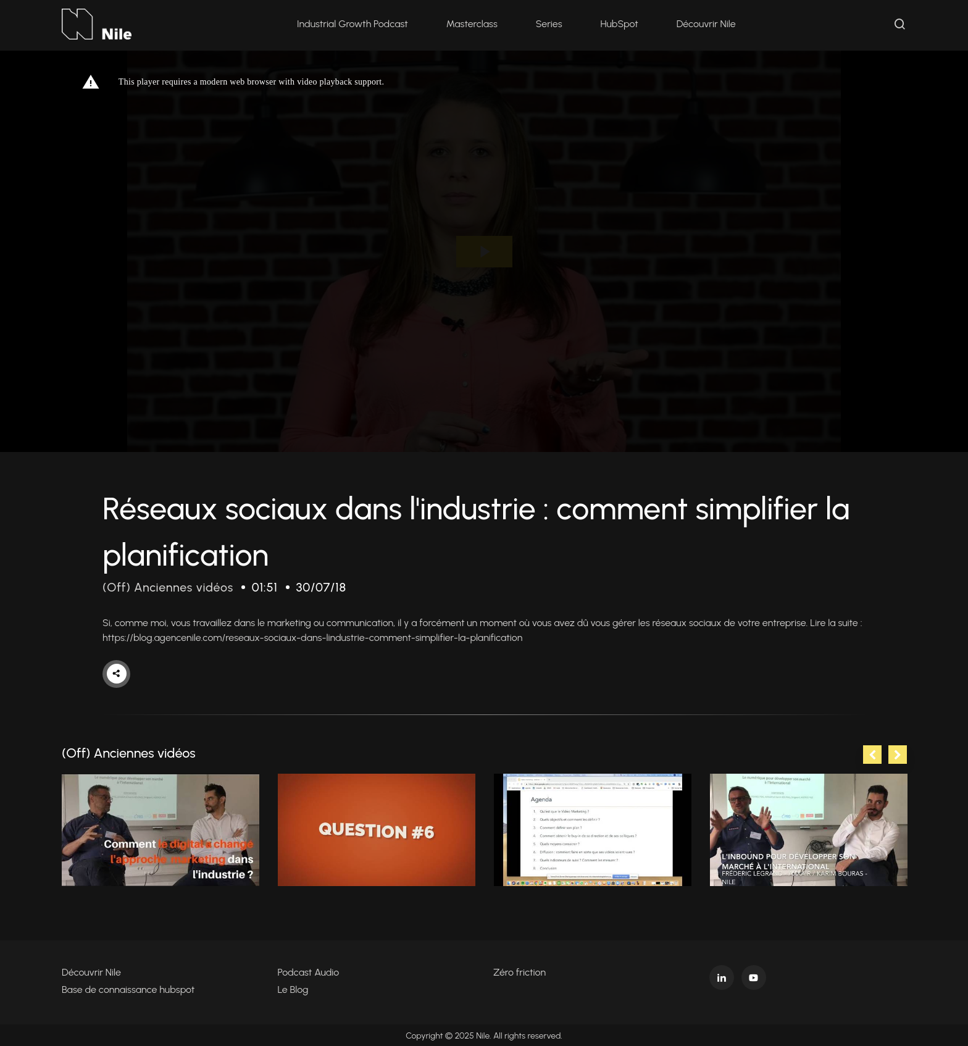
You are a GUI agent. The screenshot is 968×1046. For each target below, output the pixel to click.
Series (549, 24)
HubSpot (619, 24)
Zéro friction (519, 971)
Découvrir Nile (706, 24)
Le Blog (293, 988)
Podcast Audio (309, 971)
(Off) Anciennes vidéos (168, 587)
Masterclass (472, 24)
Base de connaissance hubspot (128, 988)
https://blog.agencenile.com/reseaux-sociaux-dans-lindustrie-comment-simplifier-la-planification (312, 637)
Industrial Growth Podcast (353, 24)
